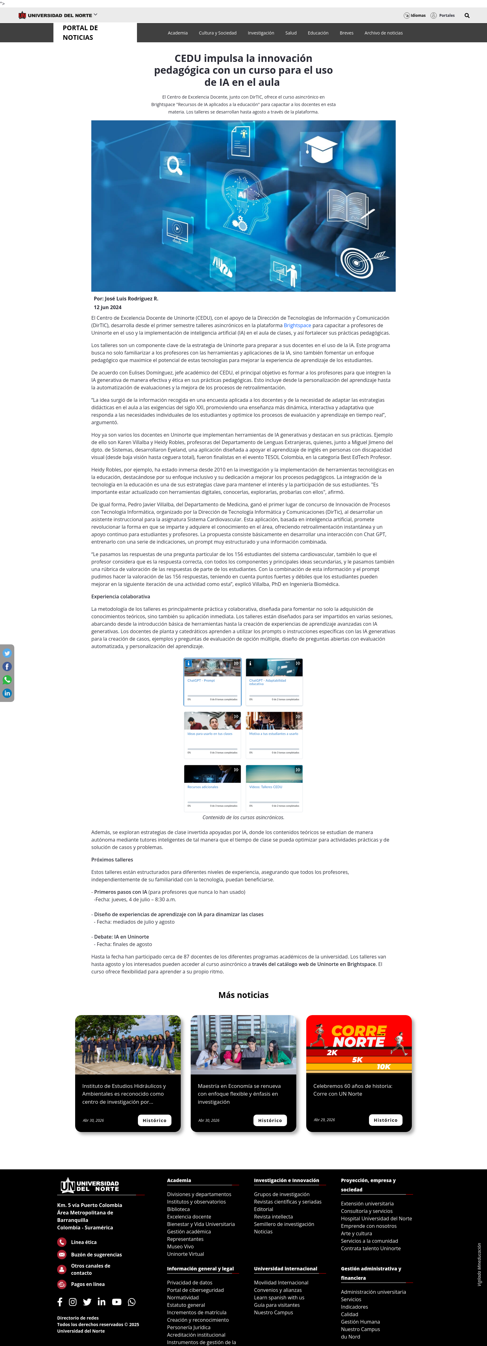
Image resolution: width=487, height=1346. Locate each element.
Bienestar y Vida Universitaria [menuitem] (201, 1224)
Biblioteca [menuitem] (178, 1209)
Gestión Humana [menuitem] (360, 1321)
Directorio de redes (78, 1318)
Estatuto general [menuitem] (186, 1305)
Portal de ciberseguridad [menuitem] (195, 1290)
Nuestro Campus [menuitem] (273, 1312)
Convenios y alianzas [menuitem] (278, 1290)
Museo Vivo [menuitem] (180, 1246)
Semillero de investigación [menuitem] (284, 1224)
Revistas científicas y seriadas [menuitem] (287, 1201)
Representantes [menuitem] (185, 1239)
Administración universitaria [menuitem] (373, 1291)
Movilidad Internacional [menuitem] (281, 1282)
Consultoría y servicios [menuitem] (367, 1211)
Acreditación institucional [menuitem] (196, 1334)
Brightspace (297, 325)
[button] (467, 15)
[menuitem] (177, 32)
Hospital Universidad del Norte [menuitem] (376, 1218)
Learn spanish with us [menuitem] (279, 1297)
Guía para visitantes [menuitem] (277, 1305)
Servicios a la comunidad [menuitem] (369, 1240)
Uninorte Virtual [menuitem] (185, 1254)
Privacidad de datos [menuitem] (189, 1282)
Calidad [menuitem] (349, 1314)
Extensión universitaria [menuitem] (367, 1203)
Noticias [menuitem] (263, 1231)
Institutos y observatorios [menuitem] (196, 1201)
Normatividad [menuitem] (183, 1297)
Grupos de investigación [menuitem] (282, 1194)
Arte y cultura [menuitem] (356, 1233)
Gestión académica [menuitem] (189, 1231)
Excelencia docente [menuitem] (189, 1216)
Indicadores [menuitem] (354, 1306)
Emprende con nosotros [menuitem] (369, 1226)
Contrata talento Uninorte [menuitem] (371, 1248)
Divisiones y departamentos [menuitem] (199, 1194)
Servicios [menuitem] (351, 1299)
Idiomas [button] (415, 15)
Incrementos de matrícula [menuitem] (197, 1312)
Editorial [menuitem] (263, 1209)
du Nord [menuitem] (350, 1336)
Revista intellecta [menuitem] (273, 1216)
